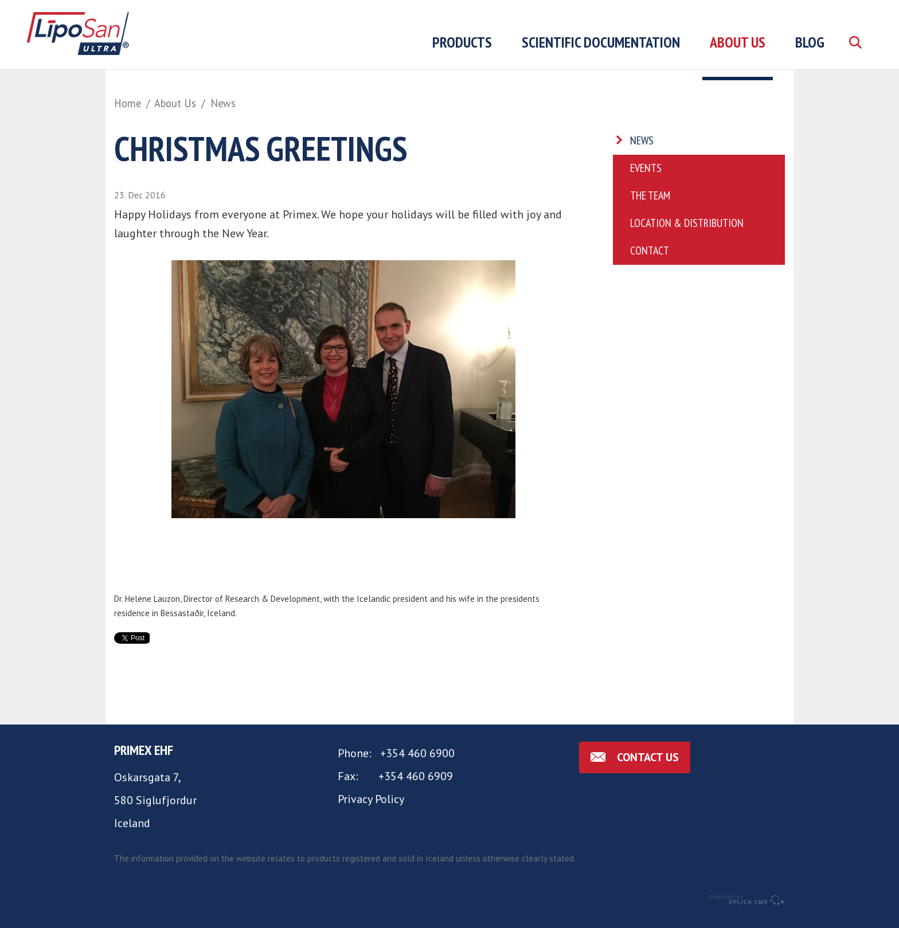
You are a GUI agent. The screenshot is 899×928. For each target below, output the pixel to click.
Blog (809, 42)
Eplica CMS (746, 911)
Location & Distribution (687, 233)
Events (646, 178)
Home (127, 103)
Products (462, 42)
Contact (649, 261)
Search (855, 55)
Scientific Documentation (601, 42)
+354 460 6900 (417, 763)
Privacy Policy (371, 809)
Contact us (648, 767)
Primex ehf (143, 760)
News (223, 103)
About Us (175, 103)
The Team (650, 206)
